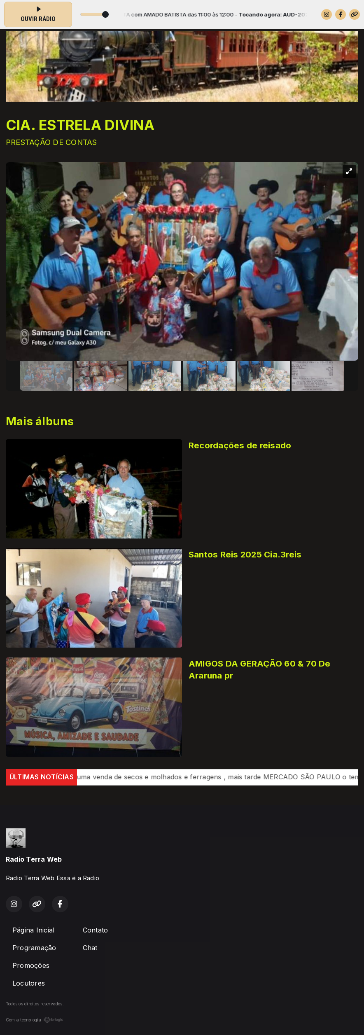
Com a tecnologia (34, 1020)
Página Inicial (33, 930)
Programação (34, 948)
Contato (95, 930)
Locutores (28, 983)
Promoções (30, 965)
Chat (90, 948)
